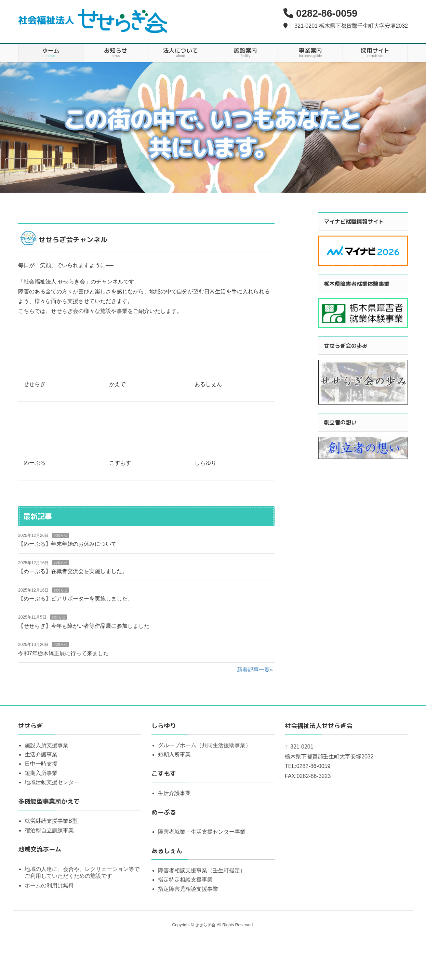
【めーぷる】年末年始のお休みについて (67, 544)
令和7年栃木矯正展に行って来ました (63, 653)
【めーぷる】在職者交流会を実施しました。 (73, 571)
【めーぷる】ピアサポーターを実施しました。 (75, 598)
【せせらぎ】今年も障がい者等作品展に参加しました (83, 626)
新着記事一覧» (255, 670)
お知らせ (60, 535)
